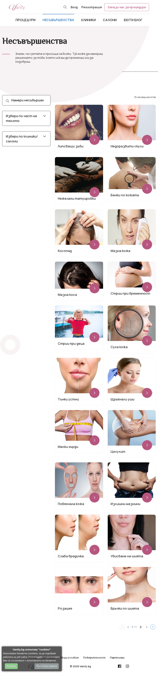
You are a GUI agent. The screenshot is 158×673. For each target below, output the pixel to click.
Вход (74, 7)
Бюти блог (133, 20)
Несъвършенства (58, 20)
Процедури (25, 20)
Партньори (117, 657)
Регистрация (91, 7)
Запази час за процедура (127, 7)
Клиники (88, 20)
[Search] (26, 100)
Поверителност (94, 657)
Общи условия (69, 657)
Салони (110, 20)
